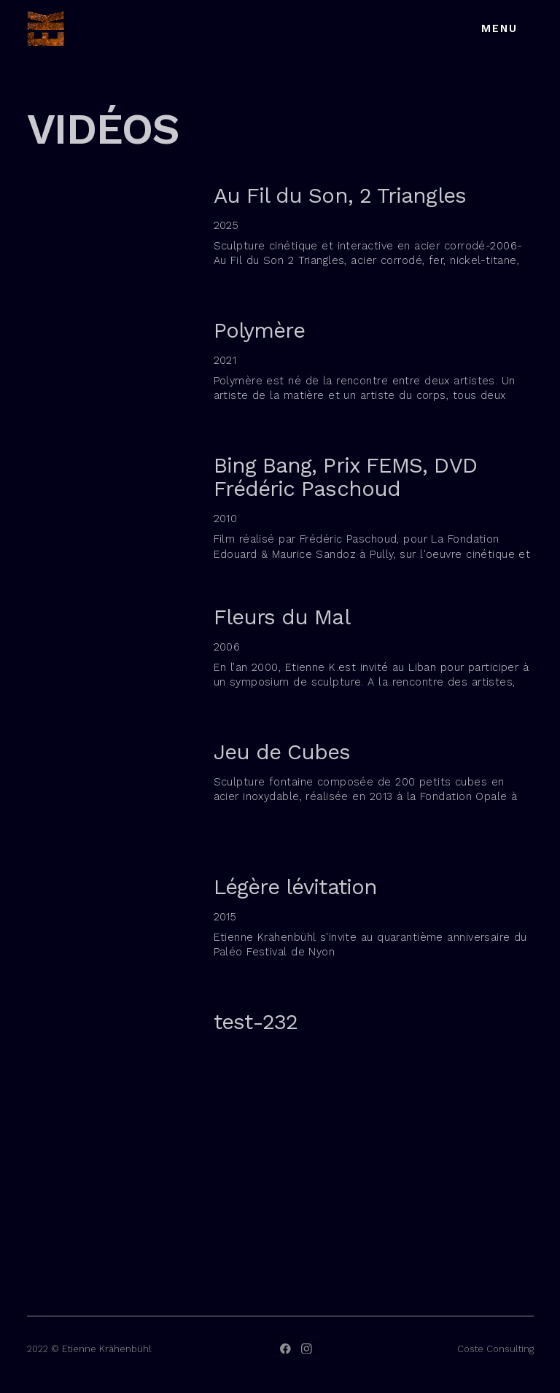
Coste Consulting (495, 1348)
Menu (499, 28)
